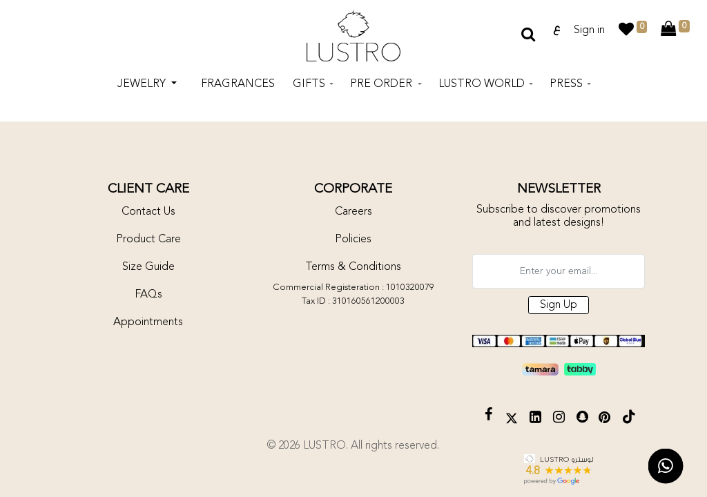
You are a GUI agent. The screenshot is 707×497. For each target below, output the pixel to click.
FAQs (148, 294)
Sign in (589, 31)
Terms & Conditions (353, 267)
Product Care (148, 239)
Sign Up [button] (558, 305)
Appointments (148, 322)
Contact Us (148, 211)
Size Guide (148, 267)
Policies (353, 239)
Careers (353, 211)
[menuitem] (238, 85)
